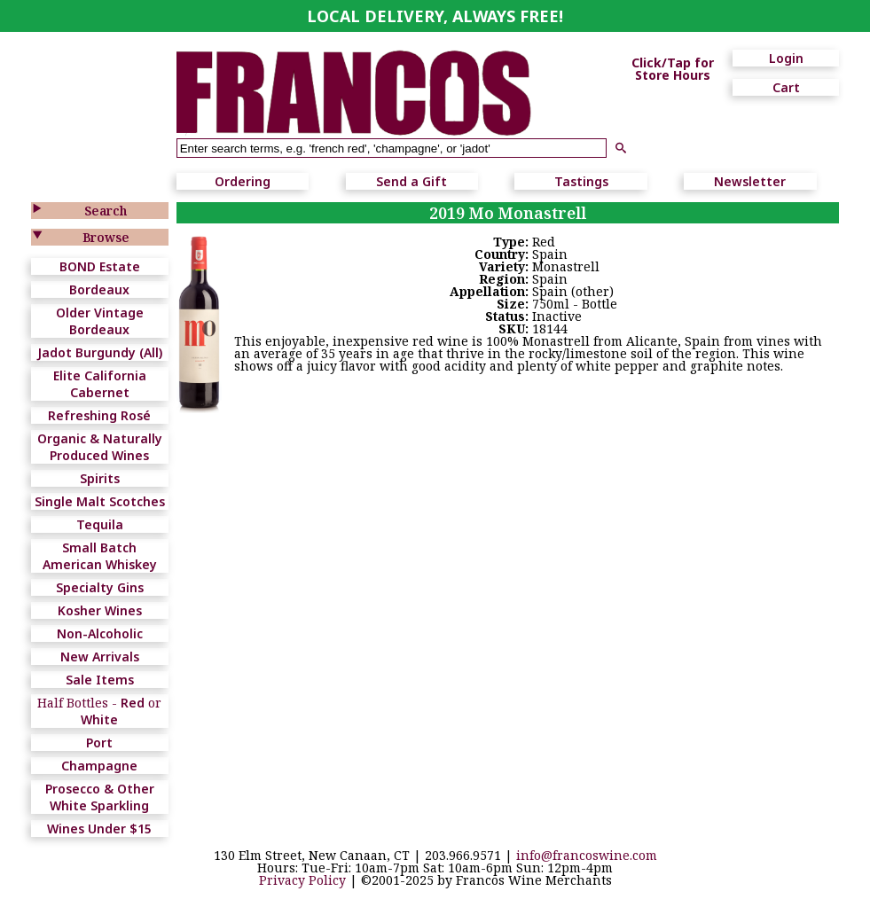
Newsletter (750, 181)
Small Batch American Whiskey (100, 556)
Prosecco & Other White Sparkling (99, 797)
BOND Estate (99, 266)
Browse (105, 237)
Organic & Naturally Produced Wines (99, 447)
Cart (786, 87)
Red (133, 702)
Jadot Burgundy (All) (99, 352)
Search (105, 210)
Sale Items (100, 679)
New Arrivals (99, 656)
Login (786, 58)
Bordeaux (99, 289)
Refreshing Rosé (99, 415)
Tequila (99, 524)
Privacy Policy (302, 880)
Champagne (99, 765)
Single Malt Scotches (100, 501)
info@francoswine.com (586, 855)
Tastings (581, 181)
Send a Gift (411, 181)
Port (99, 742)
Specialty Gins (100, 587)
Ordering (242, 181)
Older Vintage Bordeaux (100, 321)
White (99, 719)
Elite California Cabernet (99, 384)
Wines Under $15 (99, 828)
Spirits (100, 478)
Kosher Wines (100, 610)
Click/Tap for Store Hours (672, 69)
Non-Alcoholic (100, 633)
